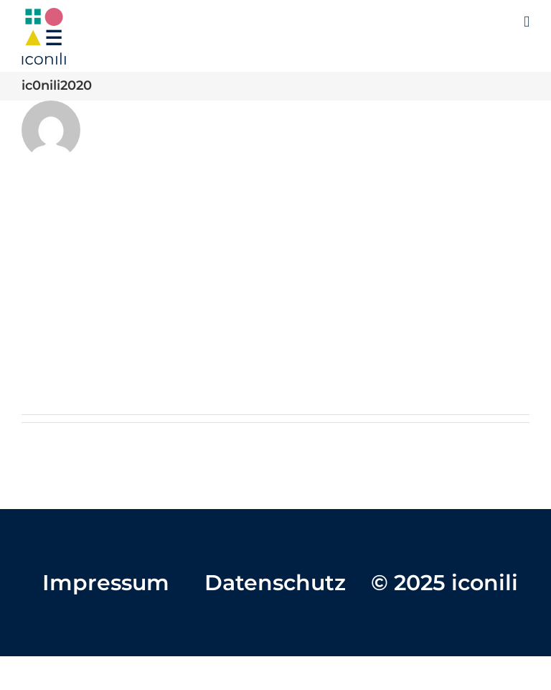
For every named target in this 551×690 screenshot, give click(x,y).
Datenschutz (275, 582)
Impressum (105, 582)
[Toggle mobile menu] (526, 21)
